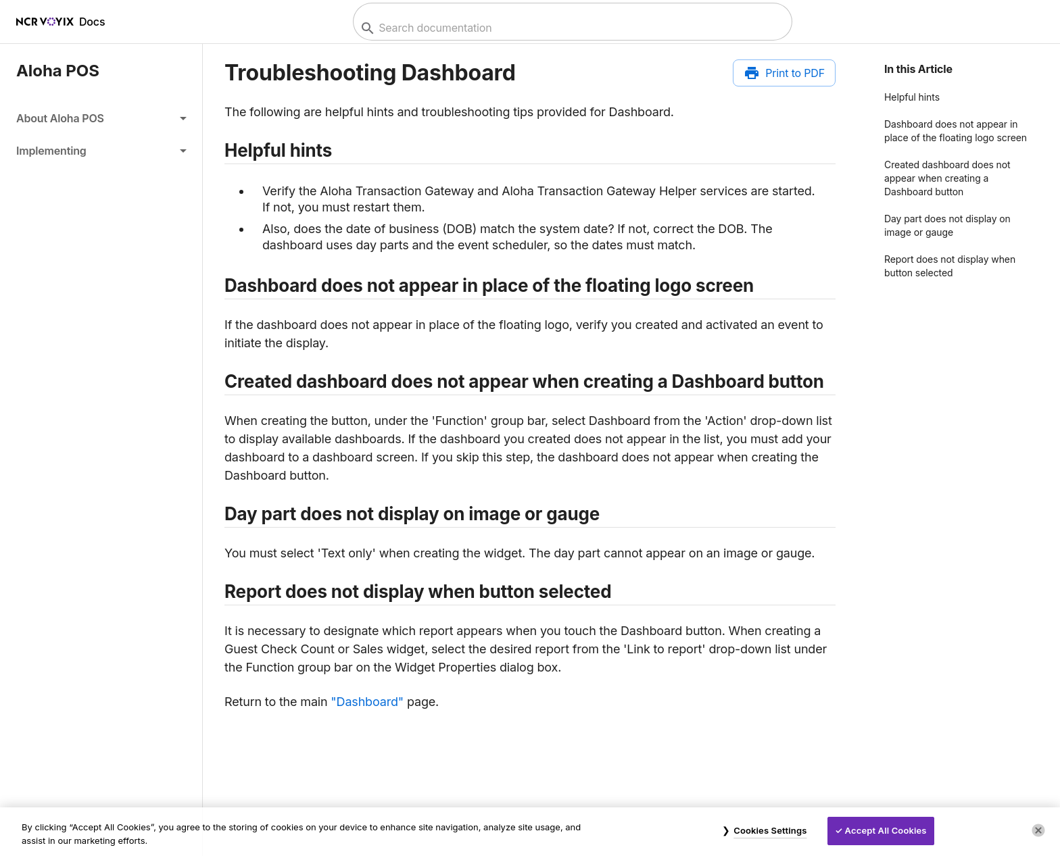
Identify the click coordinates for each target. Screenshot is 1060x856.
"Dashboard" (367, 702)
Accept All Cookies (886, 830)
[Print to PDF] (784, 72)
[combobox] (571, 28)
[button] (101, 118)
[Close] (1038, 830)
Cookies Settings (769, 830)
